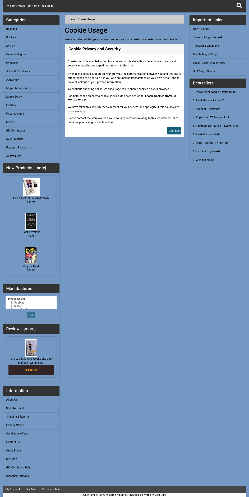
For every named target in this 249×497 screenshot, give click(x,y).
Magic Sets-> (14, 96)
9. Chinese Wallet (203, 159)
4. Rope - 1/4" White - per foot (211, 117)
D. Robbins (31, 302)
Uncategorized (15, 113)
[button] (239, 5)
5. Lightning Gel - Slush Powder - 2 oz (215, 126)
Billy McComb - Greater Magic (31, 188)
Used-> (10, 122)
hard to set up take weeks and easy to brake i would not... (31, 351)
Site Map (11, 459)
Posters (11, 105)
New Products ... (16, 139)
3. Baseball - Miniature (206, 109)
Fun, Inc (31, 306)
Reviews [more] (20, 328)
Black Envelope (31, 223)
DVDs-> (10, 45)
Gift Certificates (15, 130)
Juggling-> (12, 79)
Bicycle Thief (31, 257)
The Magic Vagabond (206, 45)
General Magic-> (16, 54)
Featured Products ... (19, 147)
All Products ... (15, 156)
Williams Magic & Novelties (122, 494)
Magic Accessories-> (19, 88)
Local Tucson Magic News (209, 62)
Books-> (11, 37)
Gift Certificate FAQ (18, 467)
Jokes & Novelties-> (18, 71)
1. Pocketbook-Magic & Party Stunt (214, 92)
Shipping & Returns (18, 416)
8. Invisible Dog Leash (206, 151)
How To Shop (201, 28)
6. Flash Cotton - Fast (206, 134)
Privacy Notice (15, 425)
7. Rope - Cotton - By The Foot (211, 142)
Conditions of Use (17, 433)
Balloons (11, 28)
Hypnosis (12, 62)
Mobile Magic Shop (205, 54)
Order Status (14, 450)
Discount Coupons (17, 476)
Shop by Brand (15, 408)
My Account (12, 489)
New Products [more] (26, 167)
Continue (174, 130)
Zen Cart (160, 494)
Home (33, 5)
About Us (11, 399)
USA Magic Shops (204, 71)
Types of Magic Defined (207, 37)
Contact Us (13, 442)
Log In (47, 5)
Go (31, 315)
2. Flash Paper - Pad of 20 (208, 100)
